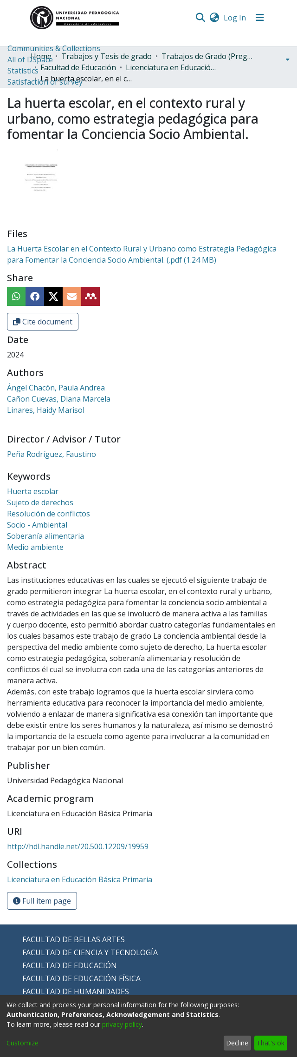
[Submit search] (200, 17)
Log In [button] (235, 18)
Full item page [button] (42, 901)
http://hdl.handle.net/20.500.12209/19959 (77, 846)
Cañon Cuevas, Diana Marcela (58, 399)
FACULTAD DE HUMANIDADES (75, 991)
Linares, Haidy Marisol (45, 410)
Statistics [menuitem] (23, 71)
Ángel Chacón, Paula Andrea (56, 388)
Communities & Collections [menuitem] (53, 48)
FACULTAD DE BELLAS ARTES (73, 939)
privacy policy (122, 1024)
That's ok (270, 1042)
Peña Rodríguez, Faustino (51, 454)
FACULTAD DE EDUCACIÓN (69, 965)
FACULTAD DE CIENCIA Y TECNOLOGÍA (90, 952)
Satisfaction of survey (45, 82)
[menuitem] (214, 17)
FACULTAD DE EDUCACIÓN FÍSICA (81, 978)
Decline (237, 1042)
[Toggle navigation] (260, 17)
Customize (22, 1042)
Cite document (42, 322)
